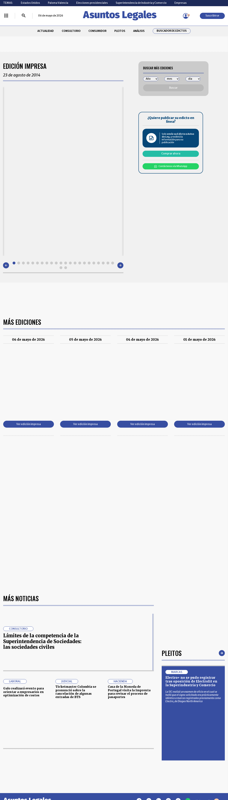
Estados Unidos (30, 2)
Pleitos (172, 653)
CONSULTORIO (71, 31)
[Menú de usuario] (185, 16)
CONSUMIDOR (97, 31)
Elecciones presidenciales (92, 2)
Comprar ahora (170, 153)
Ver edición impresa (28, 424)
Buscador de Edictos (172, 30)
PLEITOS (119, 31)
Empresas (180, 2)
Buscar (173, 87)
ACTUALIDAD (45, 31)
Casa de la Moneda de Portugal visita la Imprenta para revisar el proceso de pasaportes (129, 692)
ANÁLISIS (139, 31)
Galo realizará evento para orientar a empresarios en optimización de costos (23, 692)
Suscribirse (212, 15)
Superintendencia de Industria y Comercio (141, 2)
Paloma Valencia (58, 2)
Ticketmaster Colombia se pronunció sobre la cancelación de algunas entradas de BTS (75, 692)
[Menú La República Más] (6, 15)
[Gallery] (63, 171)
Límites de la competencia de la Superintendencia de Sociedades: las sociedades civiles (42, 641)
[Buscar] (24, 15)
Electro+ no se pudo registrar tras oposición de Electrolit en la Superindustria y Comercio (191, 681)
